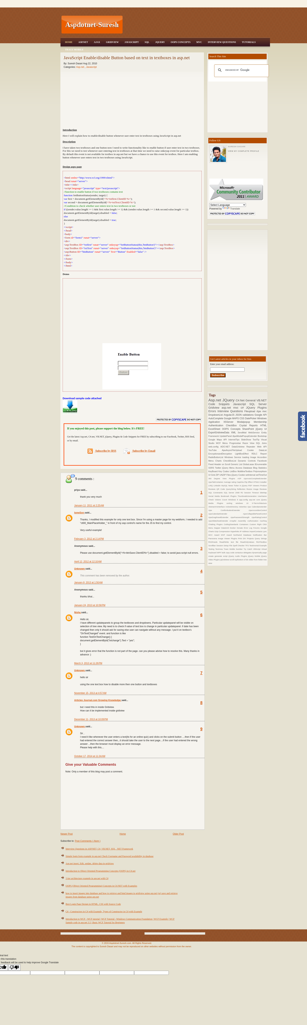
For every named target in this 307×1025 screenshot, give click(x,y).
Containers (244, 524)
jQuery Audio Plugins (238, 556)
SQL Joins (261, 443)
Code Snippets (220, 404)
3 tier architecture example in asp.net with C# (87, 878)
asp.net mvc (231, 407)
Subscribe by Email (139, 450)
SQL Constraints (216, 493)
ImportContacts (256, 531)
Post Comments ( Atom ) (87, 841)
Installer (263, 482)
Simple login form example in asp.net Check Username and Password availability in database (110, 856)
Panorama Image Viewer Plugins (223, 538)
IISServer (230, 422)
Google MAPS (232, 418)
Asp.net (80, 67)
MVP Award (227, 535)
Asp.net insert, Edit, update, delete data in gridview (90, 863)
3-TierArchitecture (259, 503)
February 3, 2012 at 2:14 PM (89, 538)
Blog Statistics (260, 468)
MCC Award (214, 535)
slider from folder (256, 560)
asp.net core (255, 500)
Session (220, 545)
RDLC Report (259, 454)
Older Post (178, 834)
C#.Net (241, 400)
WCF (219, 443)
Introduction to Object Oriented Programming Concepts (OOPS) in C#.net (100, 871)
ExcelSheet (215, 429)
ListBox (233, 471)
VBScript (257, 549)
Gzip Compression (222, 531)
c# (243, 407)
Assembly (242, 521)
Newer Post (66, 834)
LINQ (210, 485)
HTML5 (256, 482)
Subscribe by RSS (102, 451)
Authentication (217, 425)
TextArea (219, 549)
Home (68, 42)
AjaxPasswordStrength (241, 517)
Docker (233, 528)
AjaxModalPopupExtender (245, 436)
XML (234, 432)
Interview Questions (222, 42)
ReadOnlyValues (248, 542)
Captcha (240, 482)
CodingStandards (231, 524)
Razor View (249, 443)
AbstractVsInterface (216, 507)
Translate (231, 208)
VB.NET (261, 400)
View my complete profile (243, 151)
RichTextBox (261, 542)
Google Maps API (218, 439)
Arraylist (233, 521)
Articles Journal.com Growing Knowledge (97, 700)
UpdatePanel (226, 436)
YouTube (215, 450)
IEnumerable (261, 464)
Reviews (263, 489)
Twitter (218, 468)
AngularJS (229, 415)
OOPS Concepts (181, 42)
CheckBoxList (230, 461)
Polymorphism (260, 471)
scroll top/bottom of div (239, 560)
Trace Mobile (74, 49)
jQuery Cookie (238, 475)
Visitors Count (221, 500)
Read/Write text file (229, 542)
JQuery (160, 42)
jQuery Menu (229, 468)
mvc (264, 411)
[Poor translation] (14, 967)
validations (249, 415)
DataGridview (239, 446)
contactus (239, 553)
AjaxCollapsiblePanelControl (255, 514)
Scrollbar (212, 545)
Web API (262, 446)
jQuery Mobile (254, 556)
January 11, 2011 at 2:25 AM (89, 505)
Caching (263, 521)
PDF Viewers (254, 485)
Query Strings (261, 538)
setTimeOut (261, 475)
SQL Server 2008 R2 (234, 493)
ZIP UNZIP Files (223, 475)
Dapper (217, 528)
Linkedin (217, 485)
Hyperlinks (235, 531)
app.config (244, 500)
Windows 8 (233, 500)
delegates (247, 553)
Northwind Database (243, 535)
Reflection (242, 489)
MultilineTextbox (245, 471)
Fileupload (250, 411)
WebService (254, 432)
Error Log (248, 528)
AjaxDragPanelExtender (219, 517)
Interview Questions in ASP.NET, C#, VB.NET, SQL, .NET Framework (99, 848)
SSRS (211, 468)
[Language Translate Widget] (227, 205)
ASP (240, 478)
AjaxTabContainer (216, 482)
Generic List (237, 464)
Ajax (97, 42)
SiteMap (263, 493)
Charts (219, 461)
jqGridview (224, 560)
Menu (225, 443)
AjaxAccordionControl (258, 510)
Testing (211, 549)
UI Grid (212, 475)
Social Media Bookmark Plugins (222, 496)
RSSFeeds (213, 542)
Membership (260, 422)
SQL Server (258, 404)
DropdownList (216, 415)
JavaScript (132, 42)
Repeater (252, 446)
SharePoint (249, 429)
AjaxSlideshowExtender (218, 521)
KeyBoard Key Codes (219, 471)
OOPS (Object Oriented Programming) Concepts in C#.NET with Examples (101, 885)
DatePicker (251, 418)
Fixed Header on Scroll (219, 464)
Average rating (230, 482)
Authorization (253, 521)
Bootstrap (262, 436)
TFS (247, 545)
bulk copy (226, 553)
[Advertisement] (197, 25)
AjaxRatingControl (259, 517)
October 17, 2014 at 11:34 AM (89, 756)
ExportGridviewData (219, 432)
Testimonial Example (258, 545)
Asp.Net (83, 42)
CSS (242, 418)
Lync (265, 531)
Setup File (228, 545)
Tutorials (249, 42)
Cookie (253, 450)
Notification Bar (260, 535)
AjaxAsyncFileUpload (234, 450)
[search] (240, 70)
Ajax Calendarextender (257, 507)
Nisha (77, 612)
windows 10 (244, 503)
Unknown (79, 568)
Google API (261, 415)
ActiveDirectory (232, 507)
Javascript (91, 67)
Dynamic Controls (247, 461)
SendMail (243, 432)
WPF (219, 553)
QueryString (231, 489)
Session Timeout (252, 493)
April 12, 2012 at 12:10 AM (88, 561)
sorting (231, 503)
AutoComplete (216, 418)
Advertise (243, 507)
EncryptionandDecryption (221, 454)
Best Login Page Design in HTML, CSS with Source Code (93, 904)
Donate (240, 528)
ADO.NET (226, 446)
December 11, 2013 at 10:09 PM (91, 719)
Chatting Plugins (216, 524)
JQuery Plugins (256, 407)
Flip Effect (248, 482)
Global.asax (249, 464)
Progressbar (235, 443)
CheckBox (232, 425)
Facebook (262, 461)
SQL (147, 42)
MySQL (224, 485)
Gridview (112, 42)
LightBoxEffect (243, 454)
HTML (263, 425)
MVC (199, 42)
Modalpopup (245, 422)
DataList (263, 450)
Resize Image (253, 489)
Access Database (244, 468)
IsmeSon (79, 512)
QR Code (221, 489)
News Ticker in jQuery (238, 485)
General (251, 400)
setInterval (251, 475)
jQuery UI (261, 429)
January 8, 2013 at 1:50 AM (88, 582)
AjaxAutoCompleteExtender (255, 478)
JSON (239, 415)
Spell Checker (239, 545)
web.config (214, 446)
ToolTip (257, 439)
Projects (251, 538)
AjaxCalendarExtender (225, 514)
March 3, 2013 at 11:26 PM (88, 663)
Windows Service (233, 457)
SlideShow (247, 439)
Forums (257, 528)
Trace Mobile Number (234, 549)
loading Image (249, 457)
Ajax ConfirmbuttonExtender (228, 510)
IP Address (244, 531)
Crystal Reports (249, 425)
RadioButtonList (216, 457)
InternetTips (234, 439)
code (232, 553)
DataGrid (225, 528)
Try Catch (248, 549)
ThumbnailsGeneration (248, 496)
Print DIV (242, 538)
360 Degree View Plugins (222, 478)
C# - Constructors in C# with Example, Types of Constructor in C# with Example (104, 911)
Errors (213, 411)
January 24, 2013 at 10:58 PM (89, 605)
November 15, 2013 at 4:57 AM (90, 693)
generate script (221, 556)
